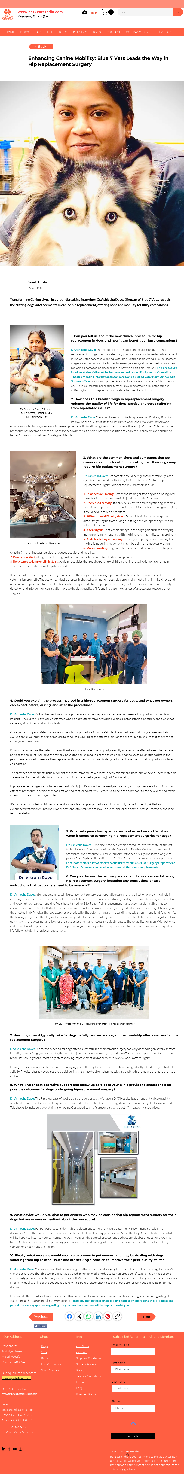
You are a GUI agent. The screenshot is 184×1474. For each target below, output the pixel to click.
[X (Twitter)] (79, 1316)
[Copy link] (117, 1316)
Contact (81, 1352)
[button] (108, 12)
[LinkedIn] (98, 1316)
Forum (80, 1382)
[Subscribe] (133, 1436)
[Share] (40, 1326)
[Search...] (143, 12)
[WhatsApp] (88, 1316)
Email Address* (121, 1344)
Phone (115, 1401)
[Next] (146, 1317)
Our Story (82, 1346)
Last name (118, 1381)
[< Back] (40, 46)
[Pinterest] (107, 1316)
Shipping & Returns (88, 1358)
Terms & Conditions (89, 1376)
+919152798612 (22, 1415)
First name (118, 1362)
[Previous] (40, 1317)
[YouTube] (15, 1449)
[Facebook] (69, 1316)
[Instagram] (20, 1449)
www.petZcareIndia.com (40, 12)
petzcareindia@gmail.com (18, 1409)
